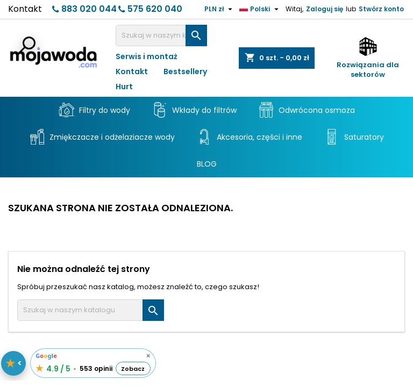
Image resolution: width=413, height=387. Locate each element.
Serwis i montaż (146, 56)
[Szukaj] (161, 35)
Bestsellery (185, 71)
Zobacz (133, 368)
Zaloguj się (324, 8)
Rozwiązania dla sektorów (368, 70)
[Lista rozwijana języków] (260, 9)
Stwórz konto (381, 8)
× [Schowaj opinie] (148, 356)
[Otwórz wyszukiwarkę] (25, 46)
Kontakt (25, 9)
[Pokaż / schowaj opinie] (13, 363)
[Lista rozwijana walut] (219, 9)
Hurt (124, 86)
